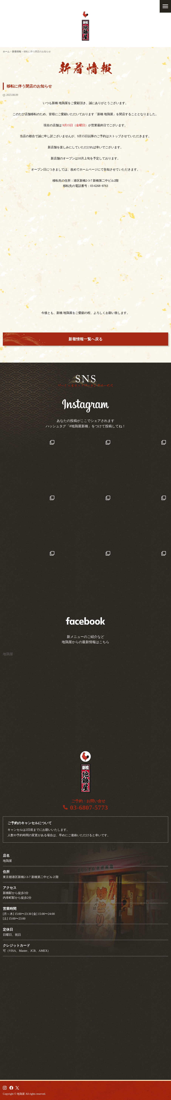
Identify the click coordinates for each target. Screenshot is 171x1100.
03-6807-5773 (89, 807)
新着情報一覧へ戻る (85, 339)
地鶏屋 (8, 654)
